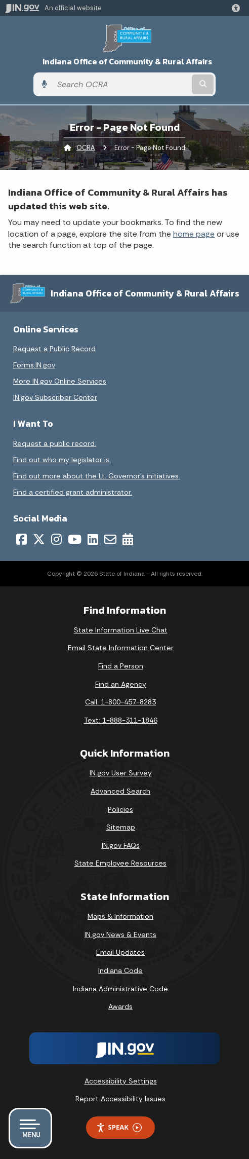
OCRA (85, 147)
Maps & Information (120, 916)
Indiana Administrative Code (120, 988)
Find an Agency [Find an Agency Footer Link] (120, 684)
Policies (120, 809)
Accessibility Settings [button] (121, 1081)
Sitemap (120, 827)
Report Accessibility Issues (120, 1098)
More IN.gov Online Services (59, 381)
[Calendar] (127, 539)
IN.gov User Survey (121, 772)
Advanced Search (120, 791)
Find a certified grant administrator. (72, 492)
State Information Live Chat (121, 629)
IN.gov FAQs (121, 845)
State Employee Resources (120, 863)
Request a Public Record (54, 348)
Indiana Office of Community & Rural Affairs (127, 61)
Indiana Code (120, 970)
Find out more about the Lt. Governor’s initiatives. (96, 475)
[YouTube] (74, 539)
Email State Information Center (121, 647)
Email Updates (120, 952)
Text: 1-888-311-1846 (120, 720)
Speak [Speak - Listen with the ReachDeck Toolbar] (119, 1127)
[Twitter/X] (39, 539)
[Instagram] (56, 539)
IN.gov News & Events (120, 934)
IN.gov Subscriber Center (55, 397)
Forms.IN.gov (34, 364)
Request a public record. (54, 443)
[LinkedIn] (93, 539)
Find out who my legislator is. (62, 459)
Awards (120, 1006)
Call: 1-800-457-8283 (120, 701)
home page (194, 234)
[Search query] (121, 85)
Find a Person (120, 665)
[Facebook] (21, 539)
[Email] (110, 539)
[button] (238, 8)
